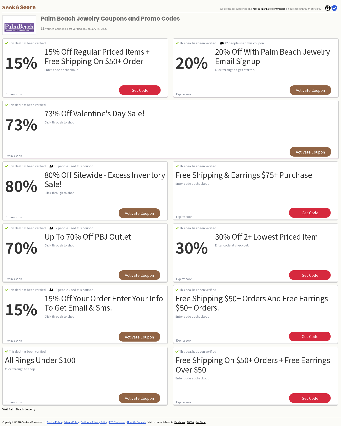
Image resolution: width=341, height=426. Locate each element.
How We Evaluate (136, 422)
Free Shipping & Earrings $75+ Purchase (243, 174)
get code (140, 90)
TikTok (190, 422)
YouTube (201, 422)
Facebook (179, 422)
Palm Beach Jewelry (22, 409)
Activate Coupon (310, 90)
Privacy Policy (71, 422)
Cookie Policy (54, 422)
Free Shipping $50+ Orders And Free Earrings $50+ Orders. (251, 303)
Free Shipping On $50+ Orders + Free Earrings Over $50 (252, 364)
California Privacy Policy (94, 422)
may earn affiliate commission (269, 8)
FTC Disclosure (117, 422)
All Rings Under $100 (40, 359)
